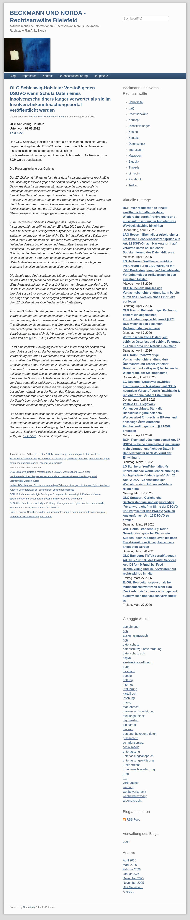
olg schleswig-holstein (75, 458)
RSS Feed (133, 819)
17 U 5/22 (16, 133)
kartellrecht (130, 693)
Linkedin (134, 173)
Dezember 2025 (133, 878)
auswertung (60, 454)
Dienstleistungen (139, 125)
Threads (134, 167)
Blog (13, 75)
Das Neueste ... (133, 887)
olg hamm (129, 724)
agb (125, 631)
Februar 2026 (132, 869)
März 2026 (130, 864)
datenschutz (131, 644)
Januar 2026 (131, 873)
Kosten (133, 131)
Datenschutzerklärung (73, 75)
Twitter (133, 185)
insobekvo (93, 454)
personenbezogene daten (140, 733)
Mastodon (135, 155)
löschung (129, 698)
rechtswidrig (23, 463)
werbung (128, 787)
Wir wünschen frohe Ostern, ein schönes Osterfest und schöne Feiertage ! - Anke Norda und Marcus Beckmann (151, 342)
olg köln (128, 729)
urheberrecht (131, 765)
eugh (126, 666)
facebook (129, 671)
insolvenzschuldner (52, 458)
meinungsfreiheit (134, 715)
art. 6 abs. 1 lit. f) (44, 454)
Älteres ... (129, 891)
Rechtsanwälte (138, 114)
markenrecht (131, 707)
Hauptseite (101, 75)
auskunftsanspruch (135, 635)
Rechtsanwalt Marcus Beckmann (46, 116)
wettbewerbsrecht (134, 791)
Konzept (134, 120)
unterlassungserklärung (138, 760)
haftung (128, 680)
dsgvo (78, 454)
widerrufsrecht (132, 800)
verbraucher (131, 782)
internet (128, 684)
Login (126, 841)
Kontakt (48, 75)
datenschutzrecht (134, 653)
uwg (125, 778)
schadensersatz (133, 742)
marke (127, 702)
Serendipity (29, 907)
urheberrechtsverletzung (139, 769)
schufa (34, 463)
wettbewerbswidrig (135, 796)
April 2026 (129, 860)
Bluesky (134, 161)
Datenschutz (137, 143)
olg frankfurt (130, 720)
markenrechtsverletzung (139, 711)
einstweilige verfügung (137, 662)
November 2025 (133, 882)
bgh (125, 640)
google (127, 675)
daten (71, 454)
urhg (126, 773)
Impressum (29, 75)
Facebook (135, 179)
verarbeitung (55, 463)
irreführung (130, 689)
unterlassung (131, 751)
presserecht (130, 738)
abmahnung (131, 626)
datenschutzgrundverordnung (142, 649)
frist (85, 454)
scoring (44, 463)
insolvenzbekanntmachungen (25, 458)
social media (131, 747)
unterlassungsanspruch (138, 756)
